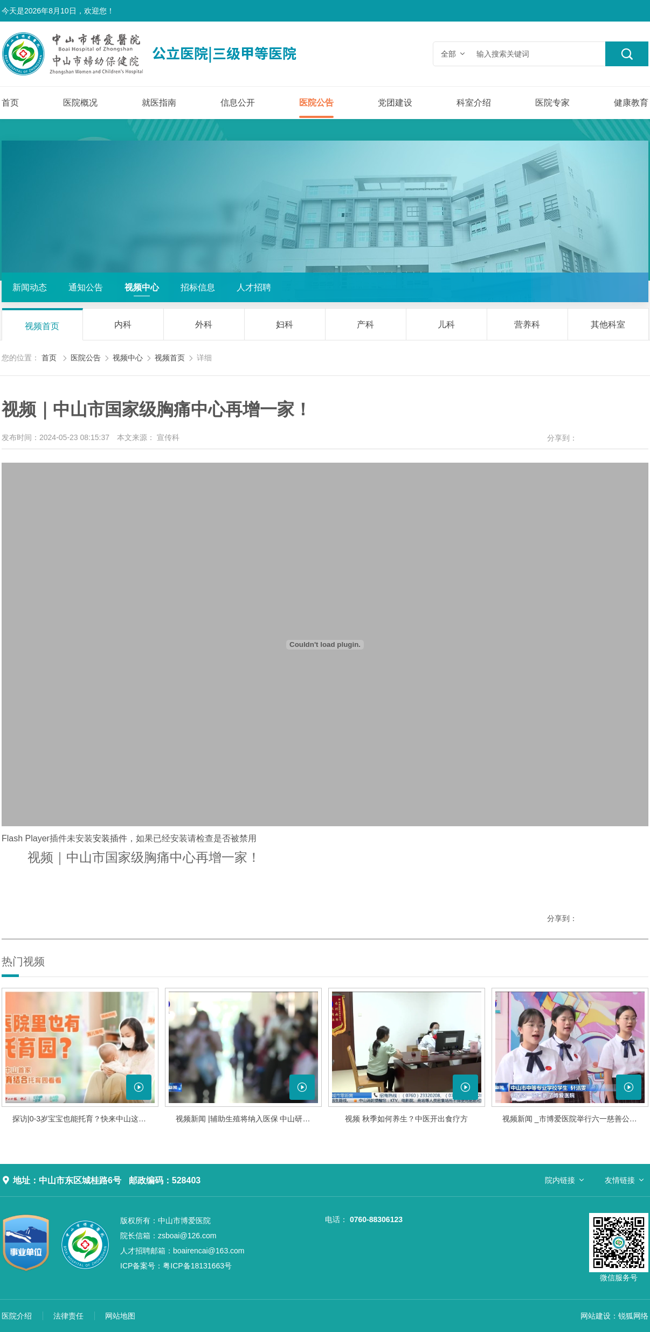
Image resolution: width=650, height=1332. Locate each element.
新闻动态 (29, 287)
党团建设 (395, 102)
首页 (10, 102)
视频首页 (42, 326)
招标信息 (198, 287)
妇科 (284, 324)
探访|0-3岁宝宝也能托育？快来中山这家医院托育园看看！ (85, 1118)
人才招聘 (254, 287)
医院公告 (316, 102)
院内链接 (560, 1180)
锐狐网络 (633, 1316)
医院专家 (552, 102)
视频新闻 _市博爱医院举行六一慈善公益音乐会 (575, 1118)
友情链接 (620, 1180)
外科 (203, 324)
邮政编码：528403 (164, 1180)
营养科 (527, 324)
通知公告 (85, 287)
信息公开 (237, 102)
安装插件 (110, 838)
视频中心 (142, 287)
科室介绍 (474, 102)
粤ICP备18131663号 (176, 1265)
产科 (365, 324)
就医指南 (159, 102)
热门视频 (23, 961)
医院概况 (80, 102)
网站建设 (595, 1316)
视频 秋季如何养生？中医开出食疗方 (406, 1118)
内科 (123, 324)
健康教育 (631, 102)
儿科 (446, 324)
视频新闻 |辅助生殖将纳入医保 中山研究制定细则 (249, 1118)
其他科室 (608, 324)
